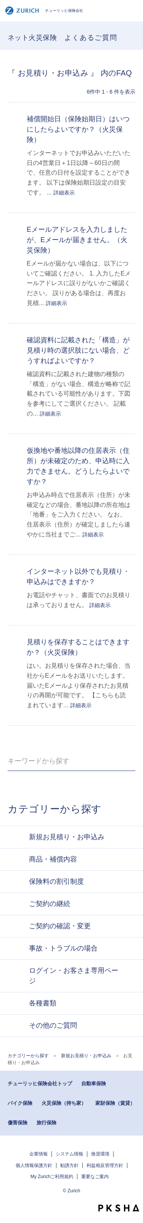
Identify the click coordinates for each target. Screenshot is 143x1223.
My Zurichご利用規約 (52, 1176)
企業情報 (38, 1154)
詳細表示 (64, 193)
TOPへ (133, 1194)
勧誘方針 (69, 1165)
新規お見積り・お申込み (86, 1055)
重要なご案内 (95, 1176)
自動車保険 (93, 1083)
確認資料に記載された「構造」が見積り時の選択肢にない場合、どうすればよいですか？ (78, 350)
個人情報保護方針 (34, 1165)
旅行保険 (46, 1123)
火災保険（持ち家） (64, 1103)
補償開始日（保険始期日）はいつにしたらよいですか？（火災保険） (78, 129)
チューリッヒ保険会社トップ (40, 1083)
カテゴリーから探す (28, 1055)
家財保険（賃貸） (115, 1103)
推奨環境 (100, 1154)
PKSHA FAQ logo (118, 1208)
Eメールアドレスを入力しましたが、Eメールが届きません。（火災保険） (77, 240)
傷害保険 (17, 1123)
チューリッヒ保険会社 (44, 10)
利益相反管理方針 (105, 1165)
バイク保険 (20, 1103)
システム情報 (69, 1154)
